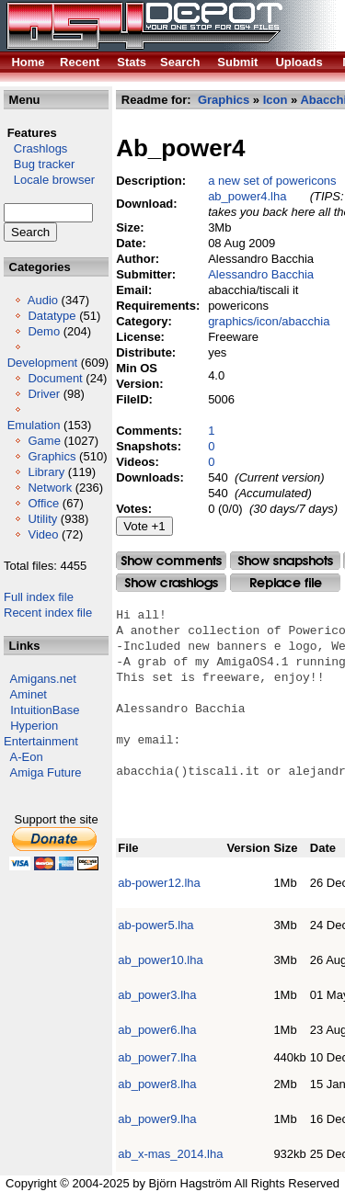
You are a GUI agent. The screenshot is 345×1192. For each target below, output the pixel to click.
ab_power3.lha (157, 995)
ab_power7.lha (157, 1057)
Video (43, 534)
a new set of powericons (272, 180)
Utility (42, 519)
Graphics (51, 456)
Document (55, 378)
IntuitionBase (44, 710)
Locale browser (49, 180)
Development (42, 362)
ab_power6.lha (157, 1030)
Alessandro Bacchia (261, 274)
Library (46, 472)
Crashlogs (35, 148)
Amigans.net (43, 679)
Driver (44, 394)
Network (50, 487)
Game (44, 441)
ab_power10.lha (160, 960)
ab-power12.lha (159, 883)
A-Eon (26, 757)
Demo (44, 331)
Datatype (51, 316)
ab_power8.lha (157, 1084)
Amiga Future (46, 772)
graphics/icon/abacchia (268, 321)
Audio (43, 300)
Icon (275, 100)
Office (43, 503)
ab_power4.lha (247, 196)
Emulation (34, 425)
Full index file (39, 597)
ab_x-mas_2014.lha (170, 1154)
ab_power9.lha (157, 1119)
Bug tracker (39, 164)
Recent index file (48, 612)
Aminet (28, 694)
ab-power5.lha (155, 925)
